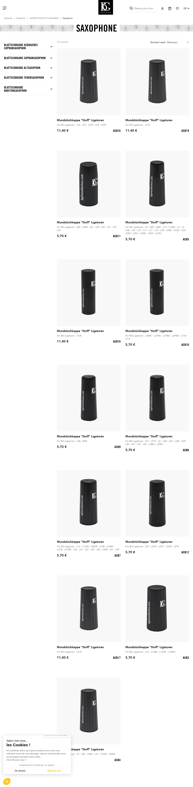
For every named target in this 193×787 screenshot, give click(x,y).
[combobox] (178, 42)
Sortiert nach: (158, 42)
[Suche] (143, 8)
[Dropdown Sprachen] (186, 8)
